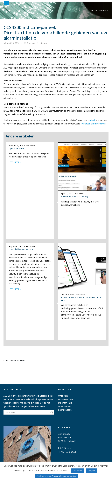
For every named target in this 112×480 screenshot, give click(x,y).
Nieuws (102, 10)
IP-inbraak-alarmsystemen (93, 123)
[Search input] (27, 412)
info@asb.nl (65, 448)
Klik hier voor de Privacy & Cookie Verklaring (56, 476)
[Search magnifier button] (52, 412)
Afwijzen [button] (91, 470)
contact (91, 120)
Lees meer (14, 162)
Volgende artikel (16, 361)
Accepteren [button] (77, 470)
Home (94, 10)
